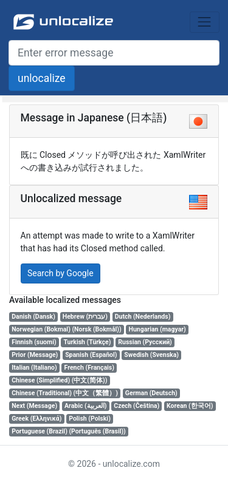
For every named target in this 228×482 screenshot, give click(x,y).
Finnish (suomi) (34, 342)
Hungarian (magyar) (157, 329)
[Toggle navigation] (204, 22)
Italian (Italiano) (34, 368)
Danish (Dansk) (33, 317)
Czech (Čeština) (136, 406)
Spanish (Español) (91, 355)
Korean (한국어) (190, 406)
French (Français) (89, 368)
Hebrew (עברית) (85, 317)
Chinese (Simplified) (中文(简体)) (59, 380)
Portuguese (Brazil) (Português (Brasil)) (69, 431)
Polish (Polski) (90, 419)
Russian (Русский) (144, 342)
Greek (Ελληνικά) (36, 419)
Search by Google (60, 273)
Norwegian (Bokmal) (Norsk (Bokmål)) (66, 329)
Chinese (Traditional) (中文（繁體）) (65, 393)
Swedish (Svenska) (151, 355)
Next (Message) (34, 406)
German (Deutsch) (151, 393)
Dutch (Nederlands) (143, 317)
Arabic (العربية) (85, 406)
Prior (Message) (35, 355)
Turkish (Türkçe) (87, 342)
